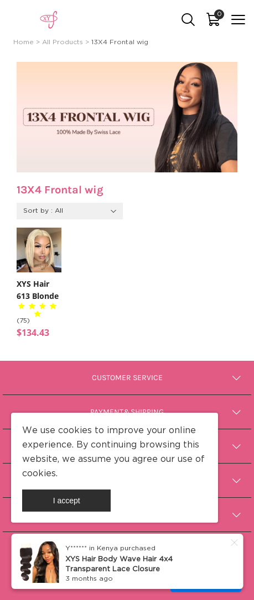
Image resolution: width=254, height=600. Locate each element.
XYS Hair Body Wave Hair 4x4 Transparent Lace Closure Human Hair (119, 569)
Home (23, 42)
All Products (62, 42)
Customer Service (127, 377)
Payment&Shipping (127, 412)
